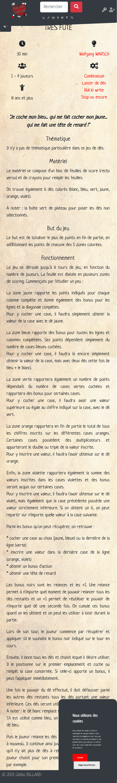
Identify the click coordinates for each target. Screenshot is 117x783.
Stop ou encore (94, 97)
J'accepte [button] (80, 758)
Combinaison (94, 76)
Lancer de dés (94, 83)
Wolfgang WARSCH (94, 54)
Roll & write (94, 90)
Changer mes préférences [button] (86, 765)
